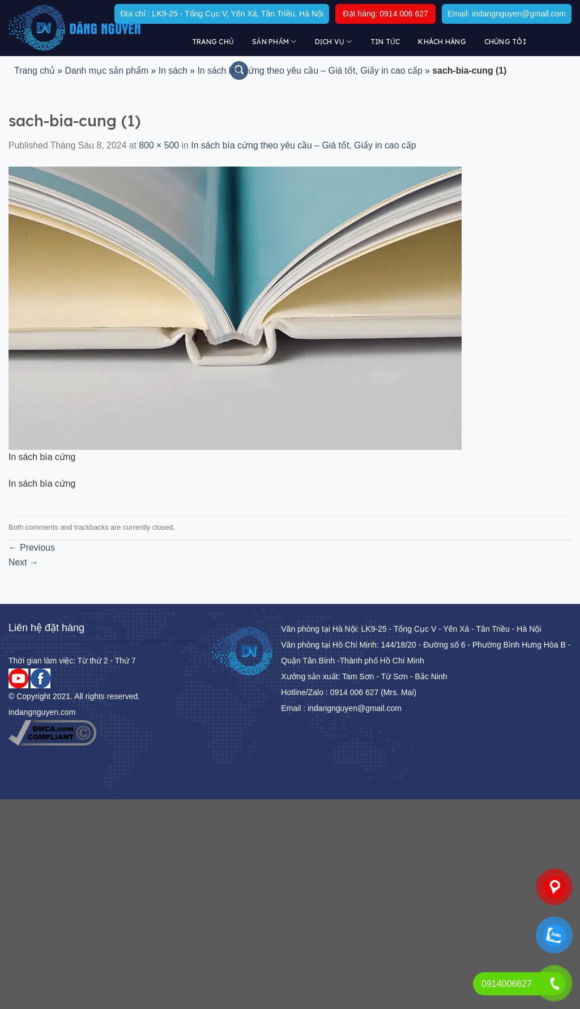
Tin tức (385, 41)
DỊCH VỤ (333, 41)
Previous (31, 547)
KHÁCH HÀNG (442, 41)
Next (23, 562)
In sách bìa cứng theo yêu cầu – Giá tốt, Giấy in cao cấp (309, 70)
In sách (173, 70)
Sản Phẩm (274, 41)
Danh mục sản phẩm (106, 70)
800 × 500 (159, 145)
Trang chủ (213, 41)
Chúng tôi (505, 41)
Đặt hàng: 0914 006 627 (385, 13)
